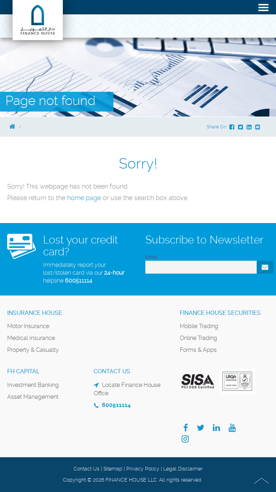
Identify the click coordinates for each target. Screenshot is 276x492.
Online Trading (198, 338)
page (93, 198)
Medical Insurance (31, 338)
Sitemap (112, 469)
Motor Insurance (28, 326)
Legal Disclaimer (183, 469)
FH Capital (23, 371)
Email (151, 257)
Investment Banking (33, 385)
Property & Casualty (33, 349)
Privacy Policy (142, 469)
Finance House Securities (220, 312)
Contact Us (86, 469)
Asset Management (33, 396)
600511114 (78, 280)
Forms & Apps (198, 349)
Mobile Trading (199, 326)
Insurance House (34, 312)
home (76, 198)
